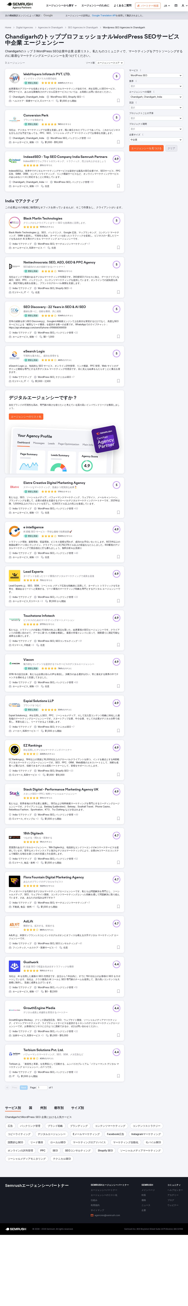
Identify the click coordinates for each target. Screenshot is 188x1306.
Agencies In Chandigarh (50, 27)
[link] (95, 6)
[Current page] (42, 1088)
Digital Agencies (24, 27)
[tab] (13, 1108)
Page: (33, 1087)
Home (8, 27)
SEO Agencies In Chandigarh (83, 27)
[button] (167, 5)
